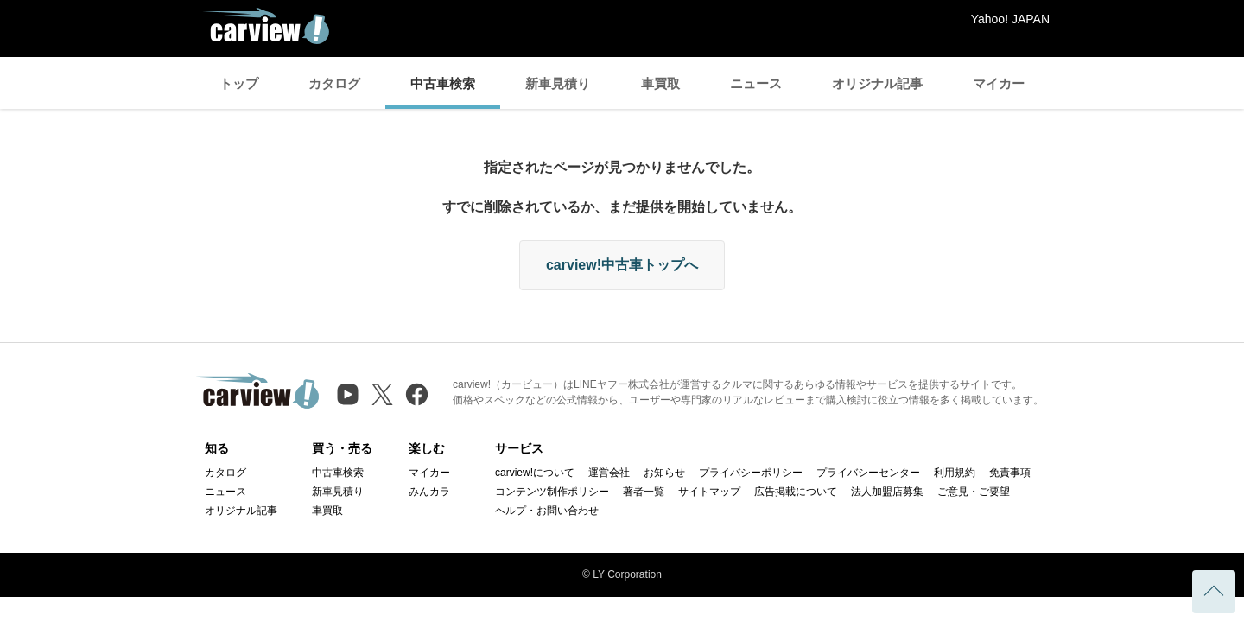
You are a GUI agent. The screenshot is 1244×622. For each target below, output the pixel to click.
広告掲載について (795, 492)
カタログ (334, 83)
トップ (238, 83)
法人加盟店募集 (887, 492)
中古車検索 (442, 83)
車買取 (660, 83)
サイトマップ (709, 492)
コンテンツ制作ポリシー (552, 492)
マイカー (999, 83)
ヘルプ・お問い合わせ (547, 511)
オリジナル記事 (877, 83)
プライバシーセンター (868, 472)
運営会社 (609, 472)
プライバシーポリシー (751, 472)
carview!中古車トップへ (622, 264)
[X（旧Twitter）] (382, 394)
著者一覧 (643, 492)
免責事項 (1010, 472)
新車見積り (557, 83)
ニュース (756, 83)
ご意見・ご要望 (973, 492)
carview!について (534, 472)
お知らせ (664, 472)
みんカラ (429, 492)
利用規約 (954, 472)
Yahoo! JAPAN (1010, 19)
